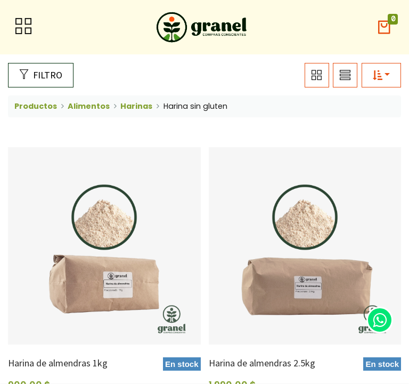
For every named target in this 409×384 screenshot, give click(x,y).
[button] (383, 27)
